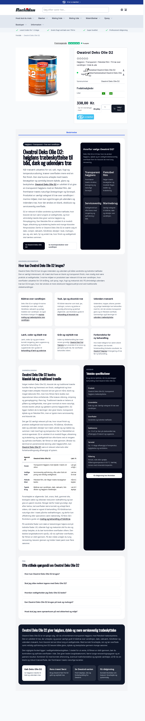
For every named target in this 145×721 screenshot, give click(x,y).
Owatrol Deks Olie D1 (31, 447)
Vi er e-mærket (71, 2)
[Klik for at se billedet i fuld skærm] (42, 74)
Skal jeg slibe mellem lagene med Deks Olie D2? (46, 583)
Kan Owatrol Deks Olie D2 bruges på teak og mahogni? (49, 602)
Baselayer (21, 24)
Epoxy (109, 18)
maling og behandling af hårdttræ (55, 519)
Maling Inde (59, 18)
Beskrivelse (71, 132)
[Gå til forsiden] (18, 35)
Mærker (43, 18)
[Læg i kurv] (118, 108)
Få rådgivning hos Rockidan (104, 475)
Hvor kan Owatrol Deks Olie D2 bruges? (42, 574)
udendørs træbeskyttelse (103, 317)
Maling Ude (75, 18)
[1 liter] (103, 94)
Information (38, 24)
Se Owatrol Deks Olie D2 (33, 246)
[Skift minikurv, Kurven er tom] (126, 10)
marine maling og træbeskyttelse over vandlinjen (33, 317)
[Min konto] (122, 10)
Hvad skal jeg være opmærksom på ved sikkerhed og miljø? (51, 611)
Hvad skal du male (25, 18)
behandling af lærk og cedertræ (33, 350)
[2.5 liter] (111, 94)
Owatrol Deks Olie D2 (45, 184)
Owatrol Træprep (100, 351)
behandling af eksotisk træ (67, 314)
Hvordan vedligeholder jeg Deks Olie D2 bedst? (45, 592)
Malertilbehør (93, 18)
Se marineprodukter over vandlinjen (58, 246)
